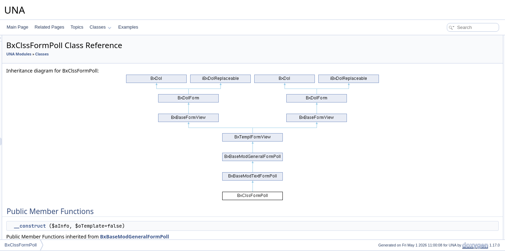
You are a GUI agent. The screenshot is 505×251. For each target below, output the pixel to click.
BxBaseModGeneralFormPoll (221, 236)
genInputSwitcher (449, 108)
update (439, 77)
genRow (440, 230)
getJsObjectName (449, 200)
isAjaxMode (443, 154)
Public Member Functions (450, 39)
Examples (128, 27)
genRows (441, 223)
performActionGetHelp (453, 115)
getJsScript (443, 207)
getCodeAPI (444, 184)
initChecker (443, 62)
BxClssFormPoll (21, 245)
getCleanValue (446, 85)
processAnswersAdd (452, 92)
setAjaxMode (445, 146)
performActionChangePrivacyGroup (466, 123)
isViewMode (444, 161)
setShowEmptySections (455, 138)
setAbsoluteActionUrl (452, 169)
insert (438, 69)
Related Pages (49, 27)
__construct (117, 226)
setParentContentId (451, 54)
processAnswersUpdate (455, 100)
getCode (441, 177)
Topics (76, 27)
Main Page (17, 27)
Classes (100, 27)
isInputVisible (445, 238)
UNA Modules (105, 54)
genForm (441, 215)
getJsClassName (449, 192)
